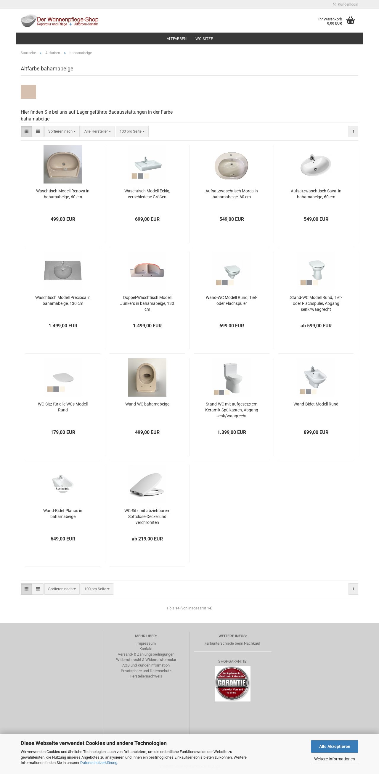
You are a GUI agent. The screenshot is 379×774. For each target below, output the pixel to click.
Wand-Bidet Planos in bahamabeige (62, 513)
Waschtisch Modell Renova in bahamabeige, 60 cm (62, 194)
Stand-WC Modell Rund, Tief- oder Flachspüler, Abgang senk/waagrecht (316, 303)
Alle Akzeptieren (334, 746)
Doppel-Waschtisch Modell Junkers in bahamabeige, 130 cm (147, 303)
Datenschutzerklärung (98, 762)
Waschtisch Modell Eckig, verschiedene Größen (147, 194)
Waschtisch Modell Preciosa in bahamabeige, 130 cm (63, 300)
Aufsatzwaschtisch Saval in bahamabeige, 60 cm (316, 194)
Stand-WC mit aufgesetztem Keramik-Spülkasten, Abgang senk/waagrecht (231, 410)
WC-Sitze (204, 38)
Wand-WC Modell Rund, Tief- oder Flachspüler (231, 300)
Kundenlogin (345, 4)
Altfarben (177, 38)
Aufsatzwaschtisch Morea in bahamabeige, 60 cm (231, 194)
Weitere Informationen (334, 759)
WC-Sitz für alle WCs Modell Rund (63, 407)
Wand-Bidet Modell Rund (315, 404)
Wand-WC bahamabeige (147, 404)
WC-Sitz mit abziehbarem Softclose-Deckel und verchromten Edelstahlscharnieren (147, 516)
